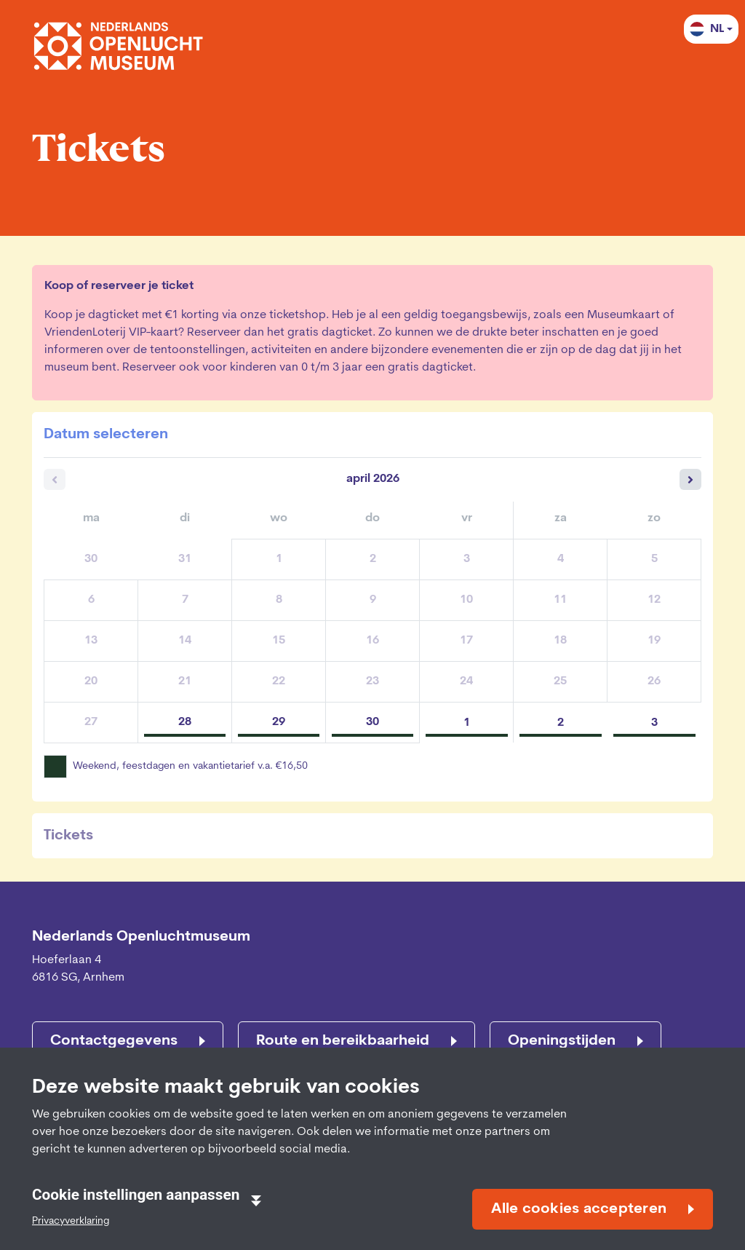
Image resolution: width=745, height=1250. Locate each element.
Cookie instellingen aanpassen (146, 1196)
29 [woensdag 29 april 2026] (278, 722)
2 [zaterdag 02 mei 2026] (560, 723)
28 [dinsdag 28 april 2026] (184, 722)
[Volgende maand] (690, 479)
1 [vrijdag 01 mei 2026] (466, 723)
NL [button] (707, 29)
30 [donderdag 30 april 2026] (372, 722)
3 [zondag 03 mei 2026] (654, 723)
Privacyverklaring (70, 1221)
